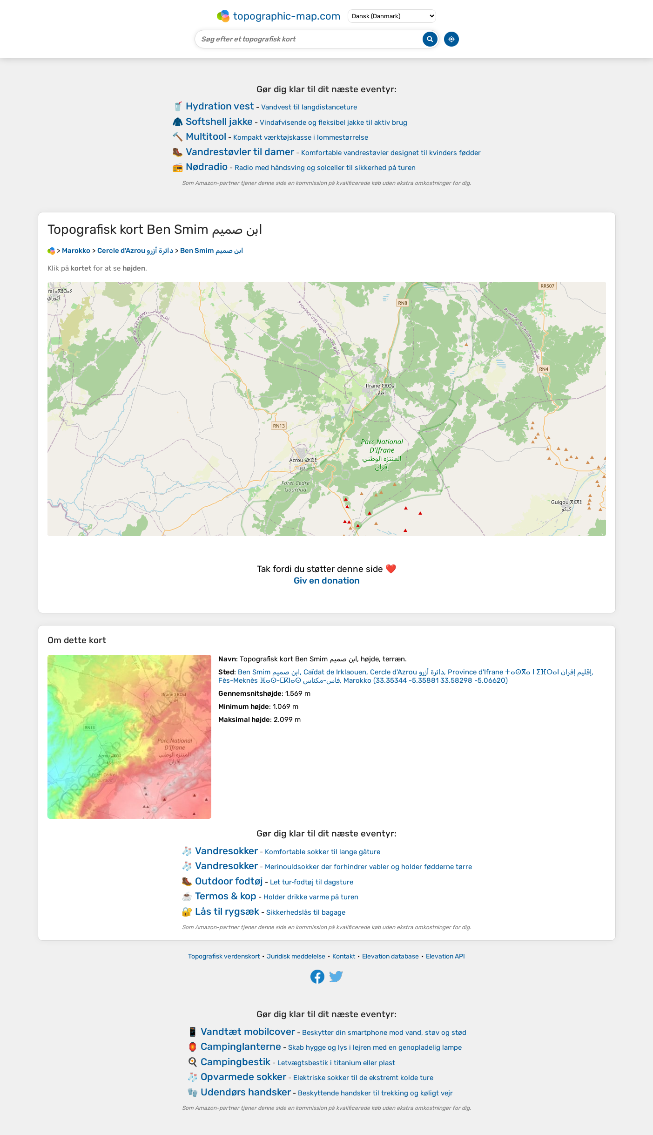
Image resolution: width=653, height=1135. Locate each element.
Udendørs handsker (246, 1092)
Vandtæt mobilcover (248, 1031)
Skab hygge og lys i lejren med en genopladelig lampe (375, 1047)
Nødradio (207, 166)
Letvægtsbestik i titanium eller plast (336, 1063)
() (405, 676)
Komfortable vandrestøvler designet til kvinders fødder (391, 153)
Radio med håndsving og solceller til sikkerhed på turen (325, 167)
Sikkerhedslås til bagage (305, 912)
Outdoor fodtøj (229, 881)
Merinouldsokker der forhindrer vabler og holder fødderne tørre (368, 867)
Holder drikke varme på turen (310, 897)
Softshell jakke (219, 121)
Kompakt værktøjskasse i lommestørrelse (300, 137)
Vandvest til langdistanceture (309, 107)
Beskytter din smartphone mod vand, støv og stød (384, 1032)
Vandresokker (226, 850)
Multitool (206, 136)
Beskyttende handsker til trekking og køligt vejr (375, 1093)
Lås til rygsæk (227, 911)
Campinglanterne (241, 1046)
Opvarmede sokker (243, 1076)
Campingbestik (235, 1061)
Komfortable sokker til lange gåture (322, 852)
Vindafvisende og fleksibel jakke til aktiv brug (333, 122)
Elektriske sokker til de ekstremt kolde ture (363, 1078)
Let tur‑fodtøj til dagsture (312, 882)
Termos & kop (225, 896)
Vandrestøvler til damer (240, 151)
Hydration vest (220, 106)
